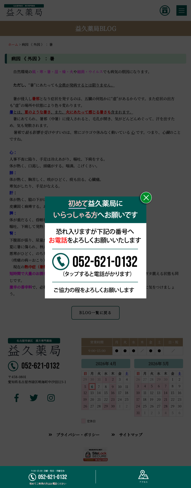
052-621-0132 (48, 477)
